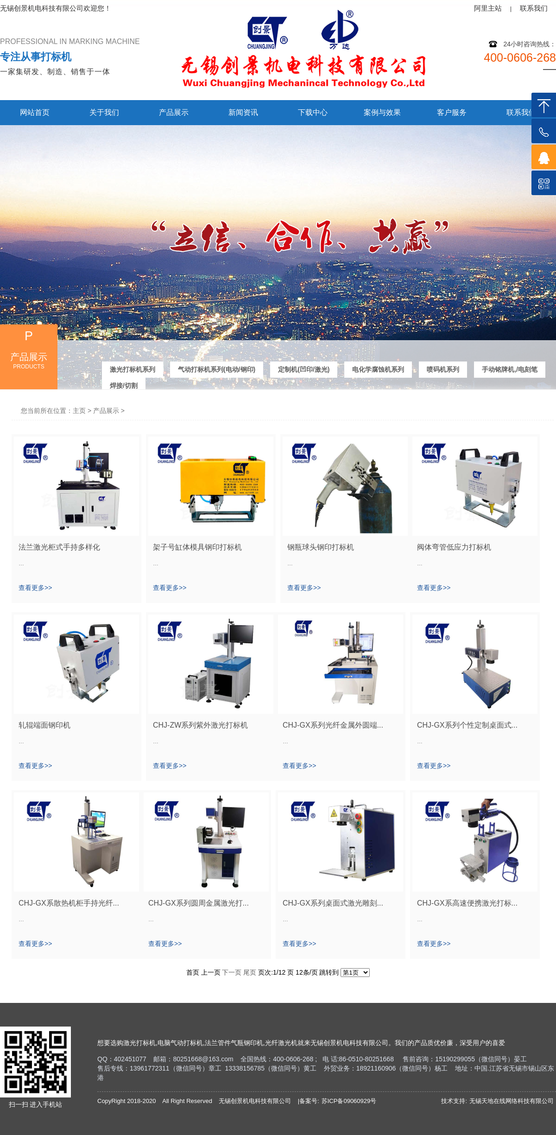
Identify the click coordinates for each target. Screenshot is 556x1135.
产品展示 (174, 112)
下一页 (231, 972)
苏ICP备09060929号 (349, 1100)
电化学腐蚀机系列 (378, 368)
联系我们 (534, 8)
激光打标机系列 (132, 368)
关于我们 (104, 112)
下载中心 (313, 112)
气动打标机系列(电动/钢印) (216, 368)
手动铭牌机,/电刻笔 (509, 368)
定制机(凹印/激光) (303, 368)
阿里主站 (488, 8)
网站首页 (35, 112)
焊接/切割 (124, 384)
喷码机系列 (443, 368)
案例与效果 (382, 112)
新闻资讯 (243, 112)
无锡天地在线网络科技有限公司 (511, 1100)
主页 (79, 410)
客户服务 (452, 112)
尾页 (249, 972)
